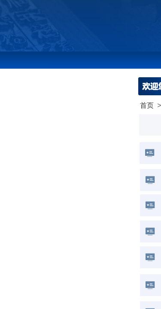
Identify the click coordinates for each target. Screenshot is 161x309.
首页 (147, 105)
